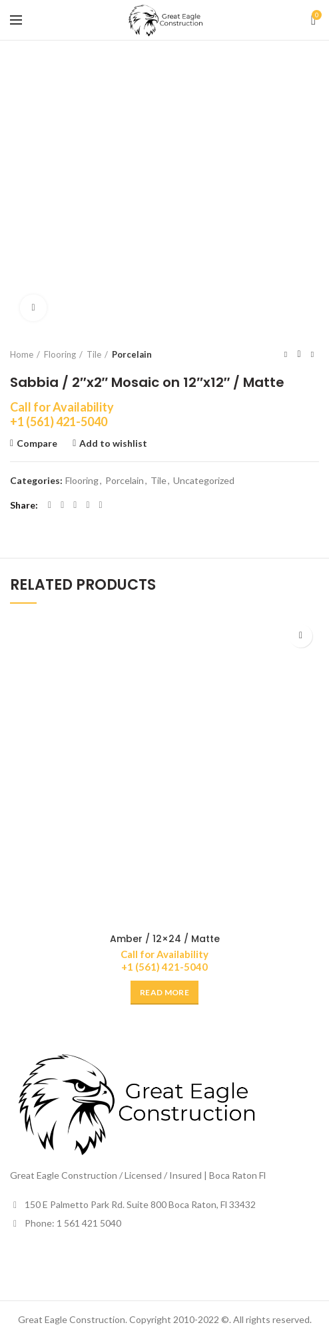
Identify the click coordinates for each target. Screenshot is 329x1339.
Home (21, 354)
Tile (94, 354)
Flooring (60, 354)
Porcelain (132, 354)
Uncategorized (203, 480)
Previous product (285, 354)
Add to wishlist (113, 443)
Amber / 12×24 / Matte (165, 939)
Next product (312, 354)
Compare (37, 443)
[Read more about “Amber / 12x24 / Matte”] (164, 993)
